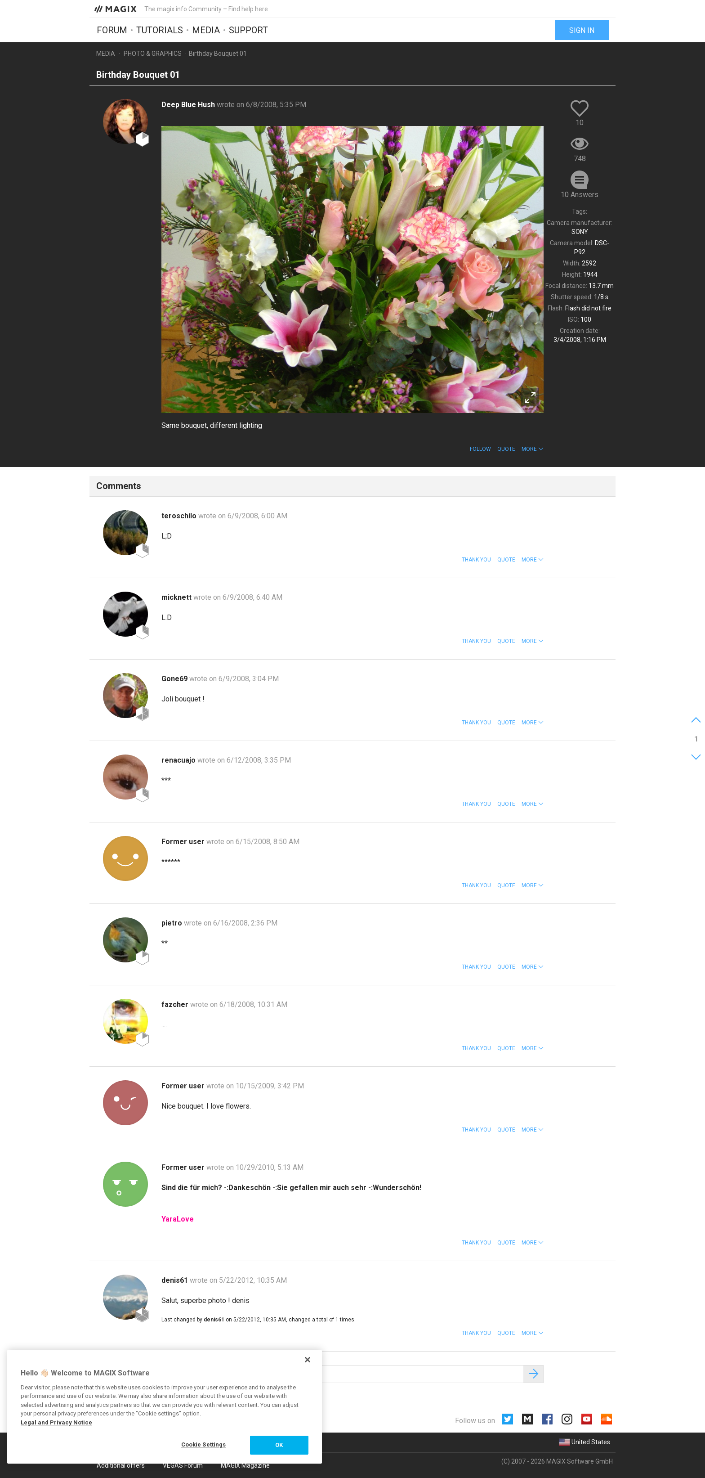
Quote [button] (506, 449)
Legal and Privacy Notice (56, 1422)
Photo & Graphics (153, 53)
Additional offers (121, 1465)
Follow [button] (480, 449)
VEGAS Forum (183, 1465)
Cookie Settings (203, 1444)
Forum (112, 30)
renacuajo (179, 760)
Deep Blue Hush (189, 104)
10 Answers (579, 194)
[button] (533, 449)
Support (248, 30)
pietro (172, 923)
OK (279, 1445)
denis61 (175, 1280)
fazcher (175, 1004)
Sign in (581, 30)
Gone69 (175, 678)
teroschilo (179, 516)
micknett (177, 597)
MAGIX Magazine (245, 1465)
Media (206, 30)
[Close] (307, 1360)
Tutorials (159, 30)
